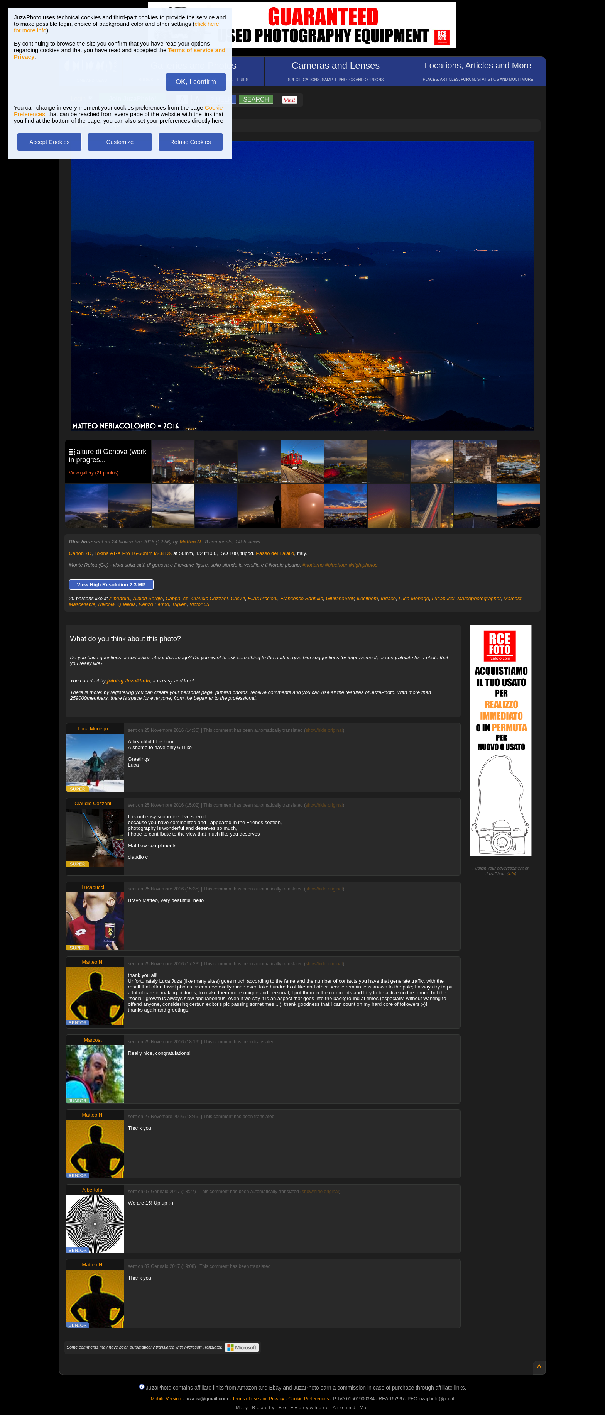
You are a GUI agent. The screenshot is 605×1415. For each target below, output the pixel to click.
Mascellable (82, 604)
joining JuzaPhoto (128, 681)
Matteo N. (190, 542)
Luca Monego (414, 598)
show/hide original (324, 730)
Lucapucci (443, 598)
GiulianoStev (340, 598)
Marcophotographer (479, 598)
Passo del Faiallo (275, 553)
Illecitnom (367, 598)
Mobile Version (166, 1398)
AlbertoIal (119, 598)
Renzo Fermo (154, 604)
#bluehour (336, 565)
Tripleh (179, 604)
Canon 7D (80, 553)
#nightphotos (363, 565)
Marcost (512, 598)
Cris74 (238, 598)
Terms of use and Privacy (258, 1398)
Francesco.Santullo (301, 598)
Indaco (388, 598)
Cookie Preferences (308, 1398)
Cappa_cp (177, 598)
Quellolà (126, 604)
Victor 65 (199, 604)
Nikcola (106, 604)
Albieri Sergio (148, 598)
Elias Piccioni (262, 598)
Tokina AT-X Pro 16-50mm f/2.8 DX (133, 553)
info (511, 874)
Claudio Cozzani (209, 598)
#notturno (313, 565)
